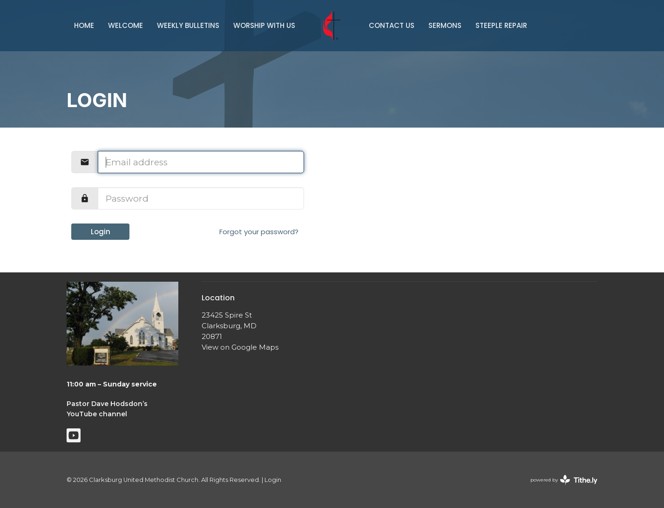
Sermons (444, 25)
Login (100, 232)
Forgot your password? (258, 232)
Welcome (125, 25)
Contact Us (391, 25)
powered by (563, 480)
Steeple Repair (501, 25)
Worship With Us (264, 25)
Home (84, 25)
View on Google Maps (240, 347)
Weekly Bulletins (188, 25)
